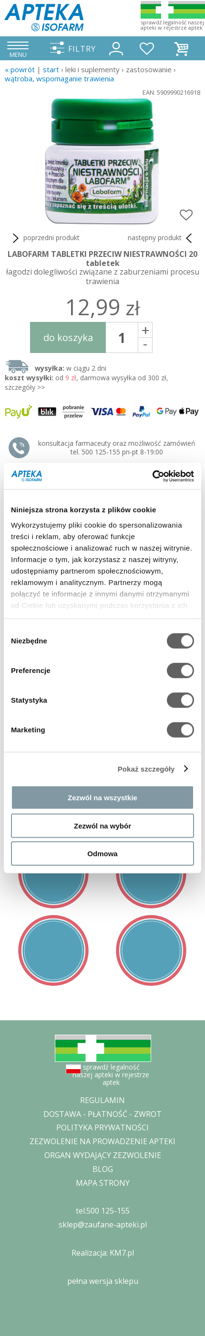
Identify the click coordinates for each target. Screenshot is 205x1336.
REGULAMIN (102, 1100)
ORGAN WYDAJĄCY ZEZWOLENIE (102, 1155)
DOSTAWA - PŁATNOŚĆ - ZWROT (102, 1114)
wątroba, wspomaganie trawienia (59, 78)
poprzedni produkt (45, 238)
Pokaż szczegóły (146, 768)
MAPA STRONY (103, 1183)
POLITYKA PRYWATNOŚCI (102, 1127)
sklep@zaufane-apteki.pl (103, 1224)
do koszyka (68, 337)
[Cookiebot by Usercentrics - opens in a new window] (152, 476)
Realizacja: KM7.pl (103, 1253)
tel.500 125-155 (103, 1210)
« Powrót (20, 69)
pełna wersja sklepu (102, 1281)
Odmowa (102, 854)
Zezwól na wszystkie (102, 798)
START (51, 69)
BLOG (102, 1169)
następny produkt (161, 238)
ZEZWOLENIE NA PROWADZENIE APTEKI (102, 1141)
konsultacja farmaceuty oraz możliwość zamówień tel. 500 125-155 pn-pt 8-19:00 (116, 447)
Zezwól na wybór (102, 825)
